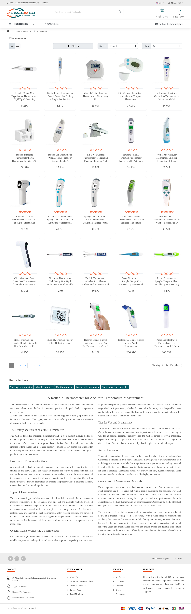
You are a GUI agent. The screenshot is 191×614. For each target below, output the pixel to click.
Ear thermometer (64, 387)
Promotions (52, 24)
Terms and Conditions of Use (81, 581)
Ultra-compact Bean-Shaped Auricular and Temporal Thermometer (131, 96)
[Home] (8, 31)
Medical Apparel (16, 3)
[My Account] (175, 3)
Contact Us (178, 558)
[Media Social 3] (23, 558)
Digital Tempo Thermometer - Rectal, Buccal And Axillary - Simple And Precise (60, 96)
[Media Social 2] (16, 558)
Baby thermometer (43, 387)
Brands (118, 590)
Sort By (102, 46)
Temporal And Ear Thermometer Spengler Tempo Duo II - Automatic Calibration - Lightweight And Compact (131, 161)
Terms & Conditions (78, 586)
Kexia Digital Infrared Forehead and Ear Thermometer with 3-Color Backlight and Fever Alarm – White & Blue (166, 346)
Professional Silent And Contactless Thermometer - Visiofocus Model (166, 96)
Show (146, 46)
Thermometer (42, 31)
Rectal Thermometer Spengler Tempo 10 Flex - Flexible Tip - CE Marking (167, 281)
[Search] (120, 12)
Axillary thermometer (21, 387)
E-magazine (120, 594)
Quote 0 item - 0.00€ (162, 13)
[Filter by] (123, 46)
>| (39, 365)
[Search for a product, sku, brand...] (88, 12)
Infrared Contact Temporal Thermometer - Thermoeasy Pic (95, 96)
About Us (74, 577)
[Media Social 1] (10, 558)
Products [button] (18, 24)
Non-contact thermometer (115, 387)
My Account (121, 577)
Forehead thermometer (87, 387)
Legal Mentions (76, 594)
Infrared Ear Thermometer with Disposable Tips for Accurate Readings (60, 158)
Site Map (119, 586)
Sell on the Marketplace (169, 24)
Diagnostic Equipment (23, 31)
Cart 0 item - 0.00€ (178, 13)
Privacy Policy (76, 590)
